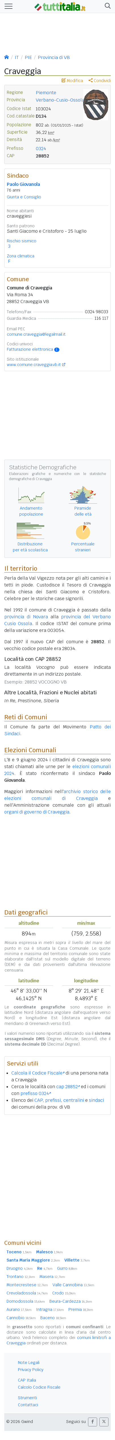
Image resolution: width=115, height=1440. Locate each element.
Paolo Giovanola (23, 184)
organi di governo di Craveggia (36, 812)
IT (17, 57)
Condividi (100, 80)
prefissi (53, 1100)
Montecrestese (27, 1284)
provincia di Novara (26, 617)
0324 (41, 149)
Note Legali (28, 1362)
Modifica (72, 80)
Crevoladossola (27, 1293)
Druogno (20, 1268)
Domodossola (26, 1301)
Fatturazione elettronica (33, 349)
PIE (28, 57)
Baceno (53, 1317)
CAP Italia (27, 1380)
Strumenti (27, 1397)
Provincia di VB (54, 57)
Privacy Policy (30, 1369)
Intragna (50, 1309)
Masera (52, 1276)
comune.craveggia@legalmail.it (36, 334)
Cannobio (21, 1317)
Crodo (64, 1293)
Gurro (67, 1268)
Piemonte (46, 93)
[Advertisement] (57, 1176)
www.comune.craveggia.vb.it (34, 364)
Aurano (19, 1309)
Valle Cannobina (73, 1284)
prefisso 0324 (35, 1093)
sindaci (96, 1100)
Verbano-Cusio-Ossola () (65, 100)
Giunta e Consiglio (24, 196)
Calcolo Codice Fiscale (39, 1387)
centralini (73, 1100)
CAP (38, 1100)
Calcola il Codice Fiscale (37, 1073)
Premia (80, 1309)
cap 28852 (68, 1087)
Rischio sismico (21, 240)
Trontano (21, 1276)
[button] (107, 6)
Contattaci (28, 1404)
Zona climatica (20, 255)
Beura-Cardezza (70, 1301)
